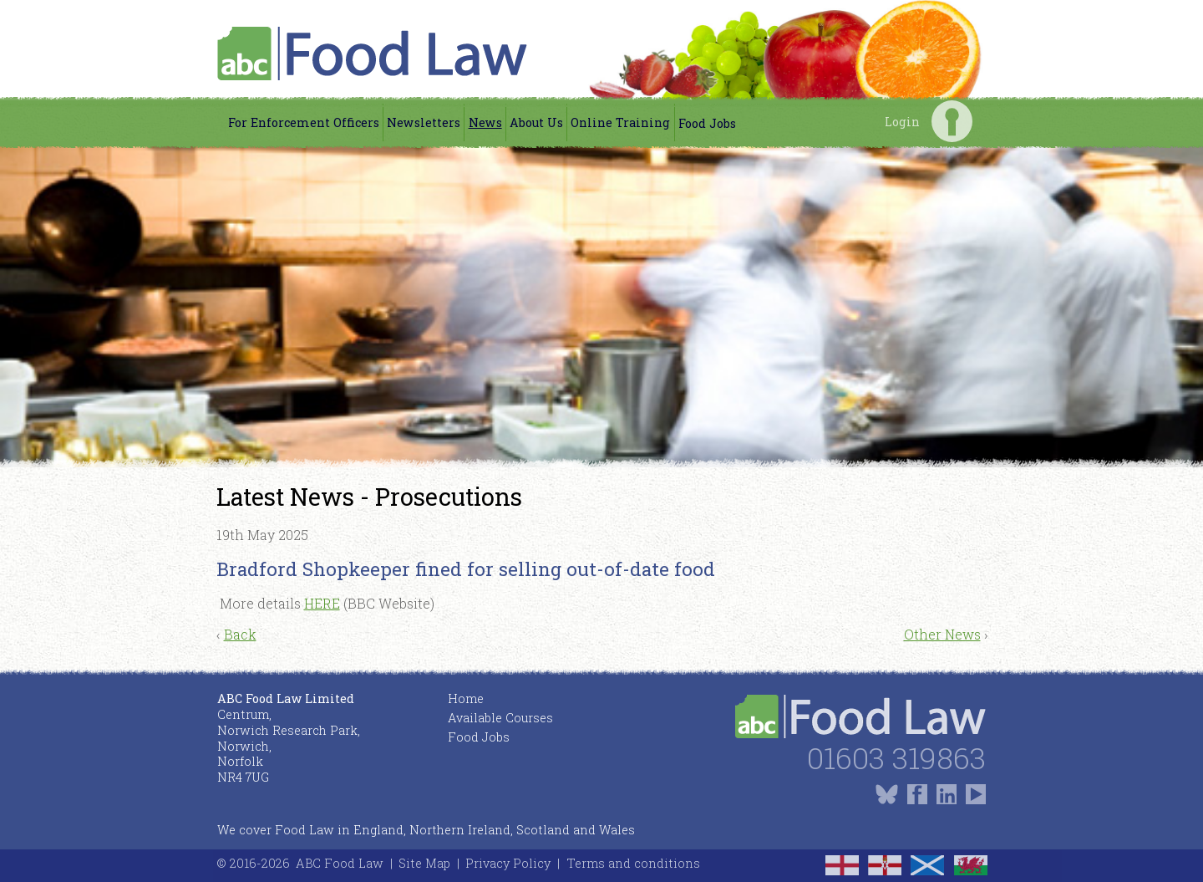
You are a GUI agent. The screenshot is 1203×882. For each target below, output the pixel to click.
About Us (536, 122)
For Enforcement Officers (303, 122)
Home (466, 698)
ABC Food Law (339, 863)
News (485, 122)
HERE (322, 603)
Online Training (620, 122)
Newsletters (423, 122)
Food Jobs (707, 123)
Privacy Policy (508, 863)
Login (951, 120)
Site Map (424, 863)
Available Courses (500, 718)
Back (240, 634)
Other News (942, 634)
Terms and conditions (633, 863)
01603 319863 (896, 757)
